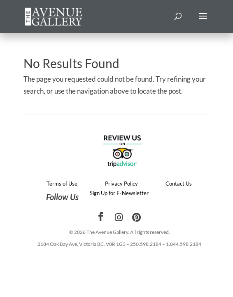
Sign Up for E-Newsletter (119, 193)
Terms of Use (62, 183)
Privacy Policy (121, 183)
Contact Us (178, 183)
